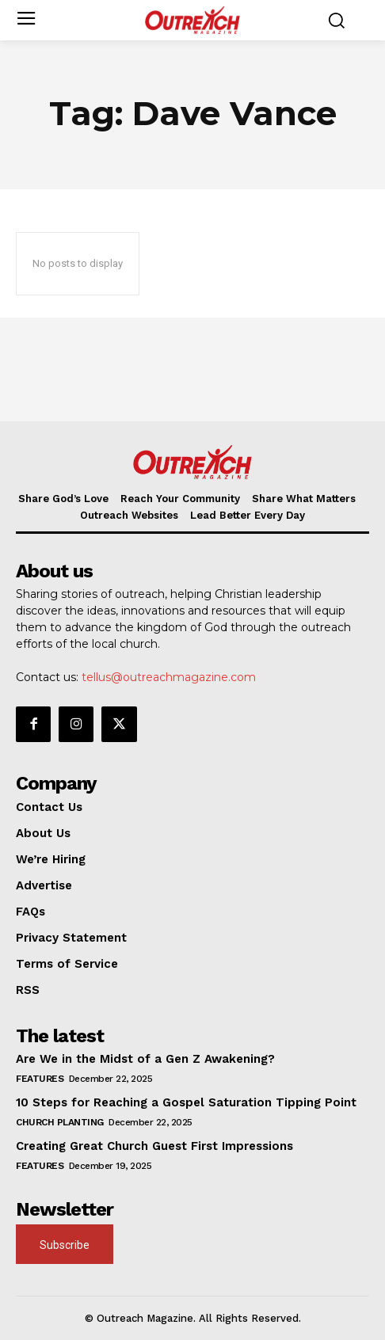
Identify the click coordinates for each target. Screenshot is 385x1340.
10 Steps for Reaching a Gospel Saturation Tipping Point (186, 1102)
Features (39, 1078)
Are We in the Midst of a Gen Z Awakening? (145, 1059)
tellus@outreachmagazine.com (169, 677)
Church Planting (60, 1122)
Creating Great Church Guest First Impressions (154, 1146)
